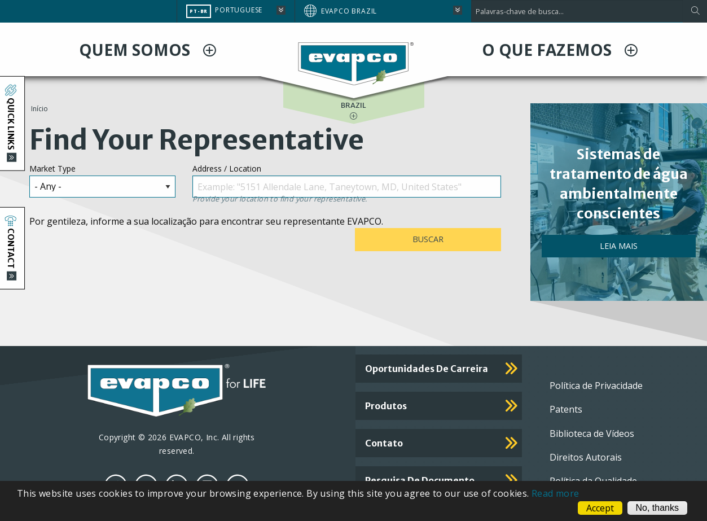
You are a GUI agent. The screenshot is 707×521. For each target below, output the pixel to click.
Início (39, 108)
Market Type (52, 168)
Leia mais (619, 245)
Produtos (386, 405)
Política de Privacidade (596, 385)
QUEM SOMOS (136, 49)
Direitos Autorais (586, 457)
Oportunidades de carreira (426, 368)
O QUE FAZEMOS (549, 49)
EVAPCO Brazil (349, 11)
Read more (555, 493)
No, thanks (657, 508)
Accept (600, 508)
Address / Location (226, 168)
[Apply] (695, 11)
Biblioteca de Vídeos (592, 433)
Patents (566, 409)
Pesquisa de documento (420, 480)
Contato (384, 443)
